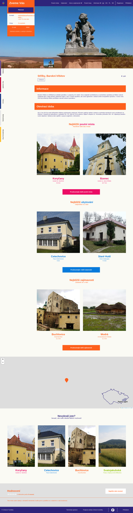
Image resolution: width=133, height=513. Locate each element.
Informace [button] (97, 3)
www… (20, 17)
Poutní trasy (87, 3)
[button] (66, 380)
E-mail (14, 27)
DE (113, 3)
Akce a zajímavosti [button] (75, 3)
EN (106, 3)
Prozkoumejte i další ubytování (81, 270)
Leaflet (121, 407)
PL (109, 3)
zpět (123, 76)
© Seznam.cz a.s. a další (128, 407)
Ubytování (64, 3)
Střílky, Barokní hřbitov (51, 76)
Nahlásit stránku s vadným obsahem (21, 31)
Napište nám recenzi (116, 491)
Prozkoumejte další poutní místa (81, 192)
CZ (103, 3)
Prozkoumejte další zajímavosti (81, 348)
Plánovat (21, 10)
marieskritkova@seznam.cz (26, 15)
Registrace (120, 3)
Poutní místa (55, 3)
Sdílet (27, 27)
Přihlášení (128, 3)
